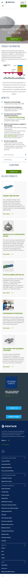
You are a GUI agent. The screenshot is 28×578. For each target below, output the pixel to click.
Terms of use (4, 568)
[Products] (13, 416)
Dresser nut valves (5, 495)
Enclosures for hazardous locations (8, 505)
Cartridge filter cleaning (6, 478)
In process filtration (5, 461)
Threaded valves (4, 491)
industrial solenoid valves (16, 117)
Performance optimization (6, 521)
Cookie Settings (5, 444)
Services (3, 548)
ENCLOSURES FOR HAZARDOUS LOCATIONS (13, 349)
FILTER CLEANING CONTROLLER (13, 275)
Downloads (3, 540)
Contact (3, 557)
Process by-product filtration (7, 470)
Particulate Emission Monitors (7, 531)
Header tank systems (5, 488)
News (2, 551)
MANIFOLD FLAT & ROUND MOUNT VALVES (14, 235)
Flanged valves (4, 498)
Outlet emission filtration (6, 467)
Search (23, 6)
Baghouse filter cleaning (6, 481)
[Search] (3, 6)
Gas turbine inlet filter (5, 464)
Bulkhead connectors (5, 527)
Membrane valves (5, 534)
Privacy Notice (4, 565)
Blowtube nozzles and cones (7, 524)
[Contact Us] (14, 39)
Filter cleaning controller (6, 518)
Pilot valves (3, 514)
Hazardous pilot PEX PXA (6, 511)
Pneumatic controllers (6, 537)
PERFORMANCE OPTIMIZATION (13, 313)
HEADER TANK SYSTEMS (11, 196)
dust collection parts (11, 136)
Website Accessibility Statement (8, 571)
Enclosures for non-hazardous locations (9, 508)
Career (2, 554)
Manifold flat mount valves (6, 501)
